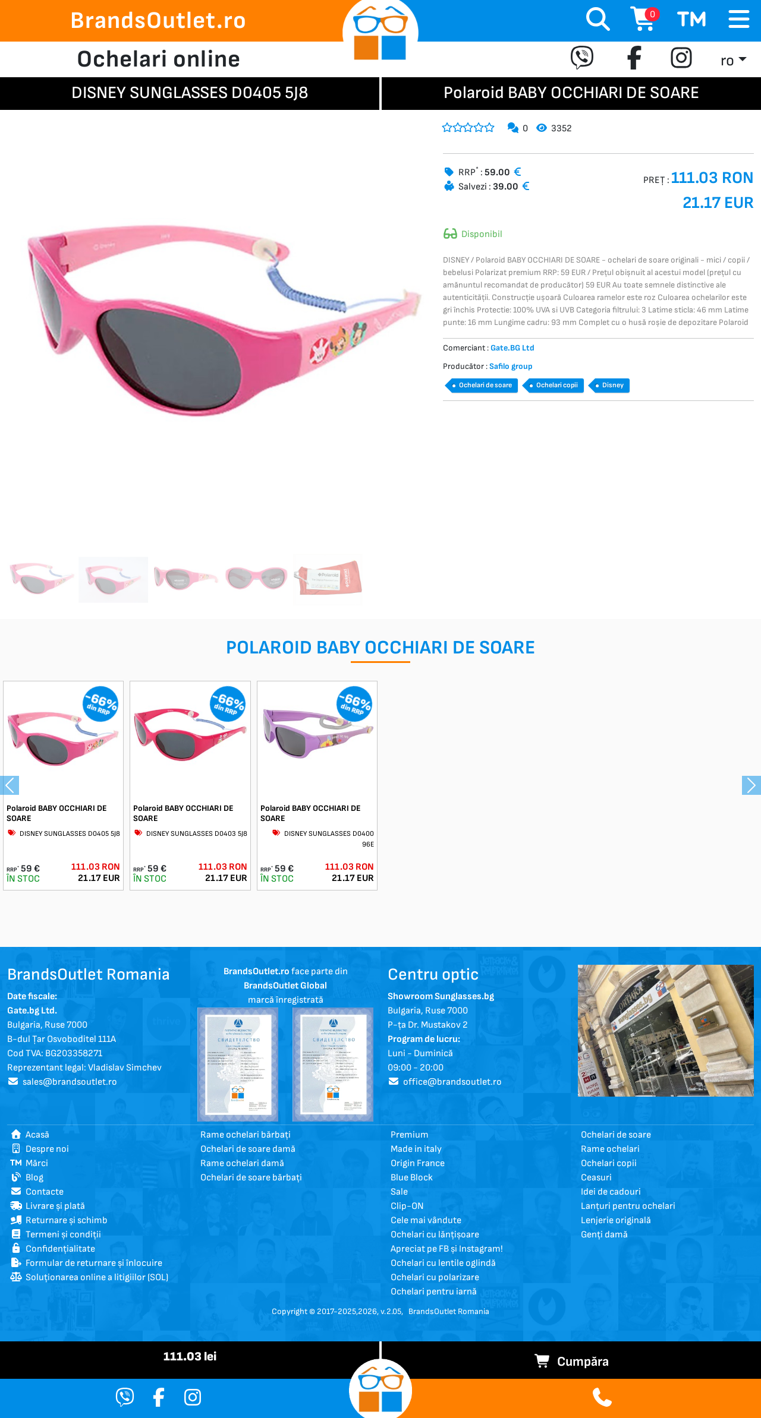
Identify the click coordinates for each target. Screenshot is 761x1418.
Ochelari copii (557, 385)
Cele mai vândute (426, 1220)
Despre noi (39, 1149)
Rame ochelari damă (242, 1163)
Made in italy (416, 1149)
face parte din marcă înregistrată (286, 986)
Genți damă (604, 1234)
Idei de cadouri (611, 1192)
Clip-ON (407, 1206)
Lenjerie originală (616, 1220)
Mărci (29, 1163)
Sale (399, 1192)
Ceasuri (596, 1177)
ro (727, 61)
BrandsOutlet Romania (448, 1311)
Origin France (418, 1163)
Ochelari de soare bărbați (251, 1177)
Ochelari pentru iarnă (434, 1291)
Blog (26, 1177)
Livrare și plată (47, 1206)
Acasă (29, 1135)
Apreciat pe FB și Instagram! (447, 1249)
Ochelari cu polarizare (435, 1277)
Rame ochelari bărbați (245, 1135)
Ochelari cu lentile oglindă (443, 1263)
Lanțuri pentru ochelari (628, 1206)
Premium (410, 1135)
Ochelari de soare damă (247, 1149)
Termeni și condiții (55, 1234)
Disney (613, 385)
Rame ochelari (610, 1149)
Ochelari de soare (485, 385)
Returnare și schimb (59, 1220)
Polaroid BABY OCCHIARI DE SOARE (57, 813)
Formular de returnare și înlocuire (86, 1263)
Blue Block (412, 1177)
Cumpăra (571, 1362)
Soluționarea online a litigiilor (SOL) (89, 1277)
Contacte (37, 1192)
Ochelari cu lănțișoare (435, 1234)
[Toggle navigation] (739, 20)
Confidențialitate (52, 1249)
